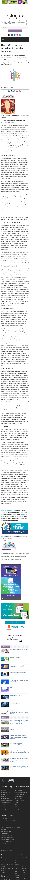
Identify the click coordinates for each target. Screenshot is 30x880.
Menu (3, 39)
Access (3, 536)
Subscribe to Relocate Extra (8, 510)
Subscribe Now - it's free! (14, 31)
